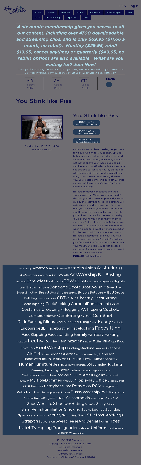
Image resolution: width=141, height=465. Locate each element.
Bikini (22, 288)
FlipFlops (109, 341)
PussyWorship (85, 392)
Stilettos (95, 415)
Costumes (31, 309)
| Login (132, 6)
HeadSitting (60, 359)
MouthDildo (112, 375)
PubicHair (25, 392)
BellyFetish (106, 281)
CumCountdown (42, 316)
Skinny (110, 404)
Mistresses (95, 13)
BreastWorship (51, 292)
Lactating (51, 370)
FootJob (28, 348)
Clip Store (72, 18)
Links (86, 18)
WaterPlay (65, 433)
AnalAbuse (58, 268)
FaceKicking (82, 328)
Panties (37, 386)
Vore (120, 428)
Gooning (81, 354)
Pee (67, 386)
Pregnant (110, 386)
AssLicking (109, 268)
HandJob (106, 354)
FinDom (87, 342)
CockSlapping (33, 304)
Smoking (72, 409)
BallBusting (109, 275)
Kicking (115, 364)
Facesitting (108, 328)
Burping (101, 293)
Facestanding (60, 335)
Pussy (65, 392)
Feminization (70, 341)
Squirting (69, 415)
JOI (89, 364)
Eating (93, 322)
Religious (116, 392)
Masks (107, 371)
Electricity (118, 322)
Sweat (61, 421)
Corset (115, 304)
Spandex (112, 409)
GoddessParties (62, 354)
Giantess (113, 348)
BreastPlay (114, 287)
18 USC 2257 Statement (70, 440)
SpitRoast (40, 416)
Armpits (76, 268)
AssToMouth (60, 275)
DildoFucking (30, 322)
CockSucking (57, 304)
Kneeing (37, 370)
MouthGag (23, 381)
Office (101, 380)
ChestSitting (105, 298)
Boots (75, 287)
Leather (85, 371)
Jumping (100, 364)
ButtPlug (30, 298)
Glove (45, 354)
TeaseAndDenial (83, 421)
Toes (115, 421)
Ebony (104, 322)
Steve (82, 415)
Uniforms (99, 428)
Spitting (53, 415)
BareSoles (36, 281)
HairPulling (92, 354)
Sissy (101, 404)
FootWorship (51, 347)
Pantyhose (54, 386)
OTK (26, 386)
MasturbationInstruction (39, 375)
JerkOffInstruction (75, 365)
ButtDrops (115, 292)
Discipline (64, 322)
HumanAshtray (105, 359)
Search (109, 79)
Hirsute (75, 359)
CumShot (102, 315)
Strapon (29, 421)
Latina (75, 370)
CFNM (71, 298)
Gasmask (100, 348)
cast (53, 298)
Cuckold (111, 309)
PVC (104, 392)
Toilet (24, 427)
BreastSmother (27, 292)
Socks (86, 409)
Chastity (85, 298)
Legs (94, 370)
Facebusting (59, 328)
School (60, 398)
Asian (90, 268)
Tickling (104, 421)
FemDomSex (48, 341)
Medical (62, 375)
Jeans (58, 364)
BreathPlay (70, 293)
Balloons (21, 281)
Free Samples (114, 13)
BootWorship (93, 287)
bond (46, 288)
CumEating (68, 315)
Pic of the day (53, 18)
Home (38, 13)
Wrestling (78, 433)
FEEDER (22, 342)
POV (97, 386)
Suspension (47, 421)
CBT (61, 298)
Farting (112, 334)
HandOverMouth (37, 359)
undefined (84, 428)
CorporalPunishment (90, 304)
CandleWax (44, 298)
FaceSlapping (34, 335)
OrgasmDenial (115, 381)
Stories (80, 13)
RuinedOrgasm (44, 398)
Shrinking (90, 404)
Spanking (26, 415)
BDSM (80, 281)
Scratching (97, 398)
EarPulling (80, 322)
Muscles (68, 380)
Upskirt (113, 428)
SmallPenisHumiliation (42, 409)
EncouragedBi (33, 328)
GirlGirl (33, 354)
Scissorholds (78, 398)
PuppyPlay (53, 393)
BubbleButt (87, 292)
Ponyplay (81, 386)
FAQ (37, 18)
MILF (74, 375)
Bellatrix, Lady (92, 256)
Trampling (41, 428)
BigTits (119, 281)
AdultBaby (25, 268)
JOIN (122, 6)
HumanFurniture (35, 364)
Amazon (40, 268)
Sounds (98, 409)
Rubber (28, 398)
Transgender (65, 428)
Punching (40, 392)
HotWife (87, 359)
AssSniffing (44, 275)
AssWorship (83, 274)
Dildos (49, 322)
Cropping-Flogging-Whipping (71, 309)
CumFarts (86, 316)
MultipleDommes (46, 380)
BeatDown (93, 281)
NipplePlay (84, 380)
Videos (51, 13)
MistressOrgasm (92, 375)
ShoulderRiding (68, 404)
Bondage (58, 287)
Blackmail (34, 287)
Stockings (114, 415)
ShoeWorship (39, 404)
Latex (64, 370)
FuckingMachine (80, 348)
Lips (100, 371)
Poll (130, 13)
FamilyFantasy (89, 334)
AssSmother (28, 275)
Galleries (65, 13)
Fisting (98, 341)
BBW (69, 281)
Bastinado (54, 281)
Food (121, 341)
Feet (33, 341)
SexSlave (110, 398)
